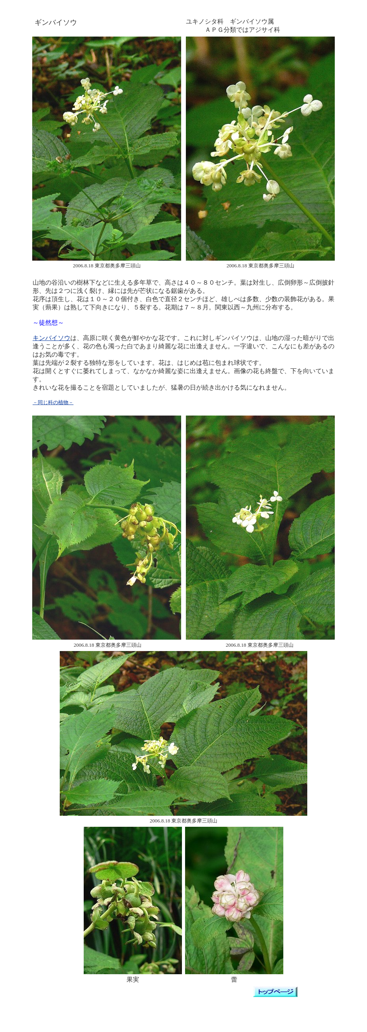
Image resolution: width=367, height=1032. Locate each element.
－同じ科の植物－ (53, 402)
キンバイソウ (51, 338)
